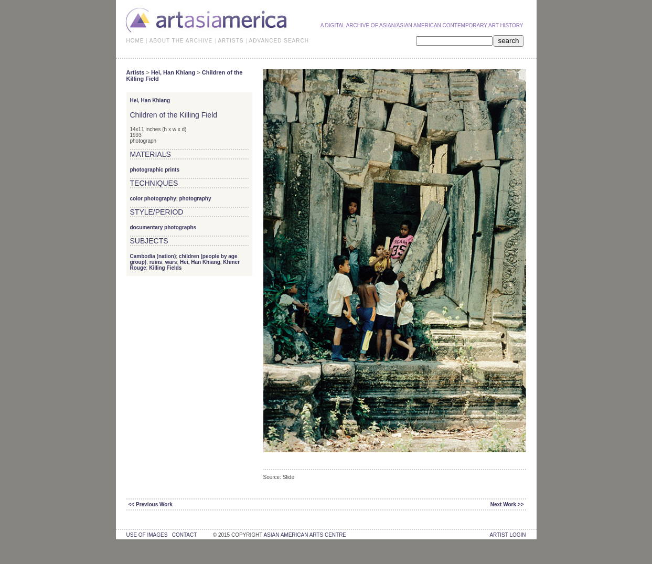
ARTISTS (230, 41)
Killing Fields (165, 268)
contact (184, 535)
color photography (153, 198)
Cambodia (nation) (153, 256)
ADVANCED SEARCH (279, 41)
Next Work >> (507, 504)
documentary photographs (163, 227)
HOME (135, 41)
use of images (147, 535)
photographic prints (154, 170)
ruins (155, 262)
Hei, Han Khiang (173, 72)
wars (171, 262)
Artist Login (507, 535)
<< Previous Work (151, 504)
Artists (135, 72)
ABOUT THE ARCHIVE (181, 41)
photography (195, 198)
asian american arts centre (304, 535)
